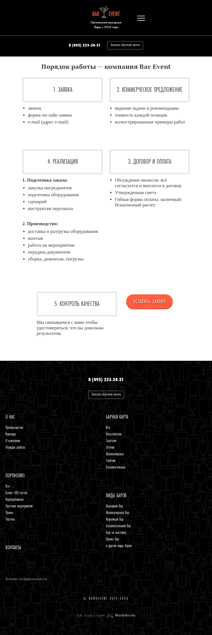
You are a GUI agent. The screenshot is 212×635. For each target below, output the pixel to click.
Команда (11, 434)
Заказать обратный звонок (125, 45)
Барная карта (117, 417)
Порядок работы (15, 447)
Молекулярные (115, 454)
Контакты (13, 547)
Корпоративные (15, 499)
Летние (110, 447)
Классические (114, 434)
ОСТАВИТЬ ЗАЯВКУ (149, 301)
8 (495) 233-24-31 (84, 45)
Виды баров (116, 495)
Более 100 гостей (16, 493)
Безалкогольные (116, 467)
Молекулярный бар (117, 512)
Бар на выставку (116, 532)
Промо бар (112, 539)
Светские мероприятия (19, 506)
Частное (10, 519)
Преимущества (14, 427)
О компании (13, 440)
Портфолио (15, 475)
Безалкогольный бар (118, 526)
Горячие (110, 460)
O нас (10, 417)
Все (108, 427)
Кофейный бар (114, 519)
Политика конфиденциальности (26, 579)
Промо (9, 512)
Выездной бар (114, 506)
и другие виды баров (119, 545)
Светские (111, 440)
